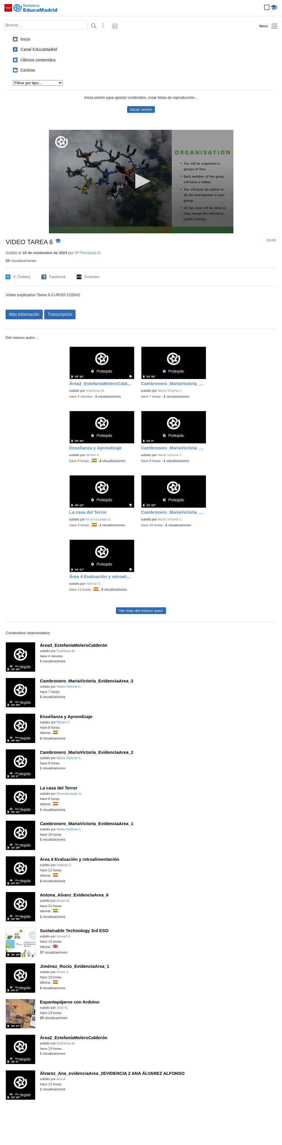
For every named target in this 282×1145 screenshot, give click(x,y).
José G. (62, 1007)
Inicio (25, 39)
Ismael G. (64, 936)
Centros (27, 70)
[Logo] (61, 142)
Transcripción (60, 314)
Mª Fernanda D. (88, 253)
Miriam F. (93, 455)
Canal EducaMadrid (38, 49)
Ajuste (271, 240)
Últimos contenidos (38, 60)
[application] (141, 181)
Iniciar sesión (141, 109)
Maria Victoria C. (170, 390)
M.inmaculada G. (99, 519)
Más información (24, 314)
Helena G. (93, 583)
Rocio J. (63, 972)
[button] (141, 181)
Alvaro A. (63, 900)
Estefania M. (95, 390)
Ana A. (61, 1079)
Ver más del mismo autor (141, 610)
